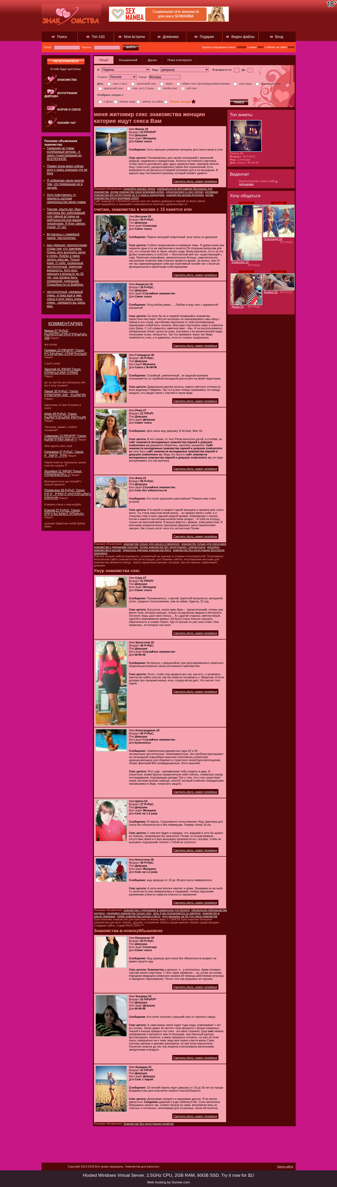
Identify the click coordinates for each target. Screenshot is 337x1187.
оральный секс (111, 88)
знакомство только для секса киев (203, 543)
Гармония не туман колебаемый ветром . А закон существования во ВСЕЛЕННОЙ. (64, 153)
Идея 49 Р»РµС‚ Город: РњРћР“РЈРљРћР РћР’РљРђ (65, 415)
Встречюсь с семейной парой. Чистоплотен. (63, 236)
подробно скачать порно (139, 188)
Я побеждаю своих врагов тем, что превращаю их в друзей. (65, 184)
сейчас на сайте (150, 101)
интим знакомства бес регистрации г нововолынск (172, 546)
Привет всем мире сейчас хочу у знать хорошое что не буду (67, 169)
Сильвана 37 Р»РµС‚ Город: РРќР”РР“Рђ (64, 453)
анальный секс (268, 83)
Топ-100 (98, 37)
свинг (166, 83)
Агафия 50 (271, 292)
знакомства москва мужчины (185, 194)
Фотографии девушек (60, 95)
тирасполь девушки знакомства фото (146, 550)
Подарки (207, 37)
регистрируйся (65, 61)
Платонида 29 (273, 239)
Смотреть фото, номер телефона (195, 181)
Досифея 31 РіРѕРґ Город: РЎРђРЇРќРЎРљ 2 (63, 473)
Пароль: (100, 47)
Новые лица (124, 101)
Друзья (152, 60)
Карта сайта (285, 1166)
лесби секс (167, 88)
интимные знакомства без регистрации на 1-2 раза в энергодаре (156, 193)
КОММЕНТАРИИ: (65, 323)
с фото (106, 101)
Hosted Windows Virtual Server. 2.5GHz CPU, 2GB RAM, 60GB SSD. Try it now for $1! (168, 1175)
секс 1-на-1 (117, 83)
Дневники (171, 37)
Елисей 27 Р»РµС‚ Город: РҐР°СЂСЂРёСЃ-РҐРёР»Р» (64, 512)
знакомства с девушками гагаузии (116, 546)
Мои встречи (134, 37)
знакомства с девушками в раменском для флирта (156, 910)
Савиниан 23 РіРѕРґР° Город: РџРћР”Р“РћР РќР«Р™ (65, 437)
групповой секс (143, 83)
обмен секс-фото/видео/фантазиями (203, 83)
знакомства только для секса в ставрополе (151, 543)
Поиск (62, 37)
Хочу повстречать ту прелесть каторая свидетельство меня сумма (66, 198)
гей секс (189, 88)
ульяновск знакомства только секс (129, 913)
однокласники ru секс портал (185, 191)
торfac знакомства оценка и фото (138, 916)
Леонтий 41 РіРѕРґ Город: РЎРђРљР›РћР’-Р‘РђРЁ (62, 371)
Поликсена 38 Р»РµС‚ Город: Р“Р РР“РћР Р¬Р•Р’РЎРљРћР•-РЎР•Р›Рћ (67, 494)
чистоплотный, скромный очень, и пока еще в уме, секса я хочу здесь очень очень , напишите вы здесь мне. (66, 299)
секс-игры (243, 83)
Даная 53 (238, 306)
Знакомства (67, 79)
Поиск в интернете (179, 60)
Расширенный (128, 60)
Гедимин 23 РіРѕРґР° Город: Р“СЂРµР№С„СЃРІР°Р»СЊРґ (65, 352)
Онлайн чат (66, 122)
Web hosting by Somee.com (168, 1182)
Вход (279, 37)
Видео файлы (242, 37)
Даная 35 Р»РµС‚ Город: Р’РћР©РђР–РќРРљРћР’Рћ (65, 393)
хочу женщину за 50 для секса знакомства (189, 916)
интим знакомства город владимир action (137, 191)
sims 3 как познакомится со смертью (177, 913)
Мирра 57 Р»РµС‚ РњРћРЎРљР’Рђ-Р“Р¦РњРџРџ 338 (65, 334)
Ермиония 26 (240, 262)
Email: (62, 47)
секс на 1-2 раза (140, 88)
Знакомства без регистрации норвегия (148, 1123)
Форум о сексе (69, 109)
